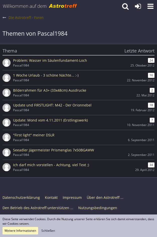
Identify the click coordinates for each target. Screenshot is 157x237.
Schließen (48, 230)
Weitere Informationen (20, 230)
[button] (150, 6)
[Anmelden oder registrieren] (138, 6)
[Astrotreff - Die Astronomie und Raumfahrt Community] (40, 6)
